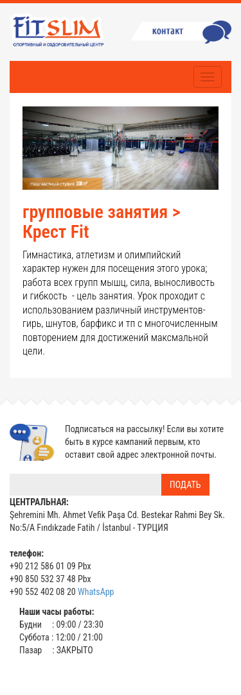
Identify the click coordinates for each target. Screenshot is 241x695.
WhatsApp (96, 592)
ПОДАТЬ (185, 485)
